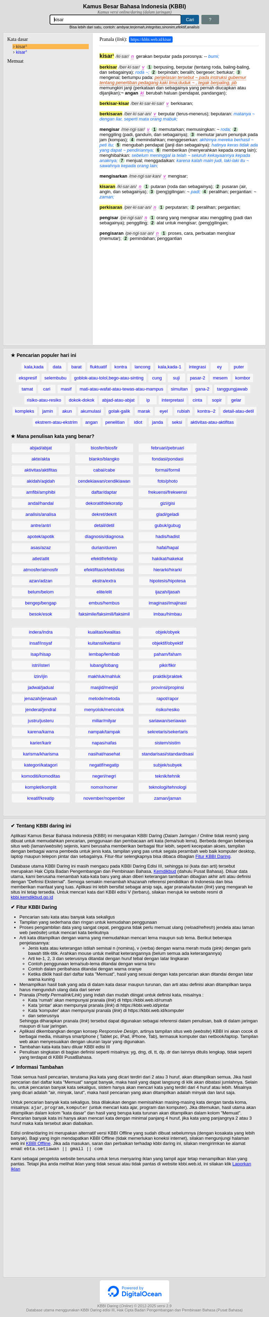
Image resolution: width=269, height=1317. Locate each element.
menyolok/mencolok (104, 709)
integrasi (197, 366)
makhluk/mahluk (104, 676)
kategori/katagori (40, 765)
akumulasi (91, 411)
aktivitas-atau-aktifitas (212, 422)
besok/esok (40, 614)
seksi (177, 422)
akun (67, 411)
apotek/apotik (40, 536)
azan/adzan (40, 580)
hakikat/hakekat (167, 558)
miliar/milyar (104, 720)
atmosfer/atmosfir (40, 569)
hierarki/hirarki (168, 569)
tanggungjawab (232, 389)
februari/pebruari (167, 447)
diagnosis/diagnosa (104, 536)
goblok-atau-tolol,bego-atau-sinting (109, 377)
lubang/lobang (104, 665)
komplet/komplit (40, 787)
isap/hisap (41, 654)
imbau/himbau (168, 614)
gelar (236, 400)
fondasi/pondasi (167, 459)
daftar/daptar (104, 492)
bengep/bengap (40, 603)
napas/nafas (104, 742)
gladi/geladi (167, 514)
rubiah (183, 411)
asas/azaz (41, 547)
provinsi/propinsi (167, 687)
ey (219, 366)
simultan (179, 389)
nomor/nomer (104, 787)
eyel (163, 411)
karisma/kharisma (41, 753)
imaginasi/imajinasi (167, 603)
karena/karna (41, 731)
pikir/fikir (167, 665)
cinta (197, 400)
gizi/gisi (167, 503)
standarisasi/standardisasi (168, 753)
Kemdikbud (165, 871)
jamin (47, 411)
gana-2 (202, 389)
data (57, 366)
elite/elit (104, 591)
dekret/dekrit (104, 514)
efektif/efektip (104, 558)
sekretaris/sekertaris (167, 731)
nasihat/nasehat (104, 753)
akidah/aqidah (41, 481)
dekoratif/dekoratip (104, 503)
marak (144, 411)
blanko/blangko (104, 459)
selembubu (55, 377)
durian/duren (104, 547)
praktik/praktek (167, 676)
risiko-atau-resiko (44, 400)
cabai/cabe (104, 470)
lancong (142, 366)
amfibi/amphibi (40, 492)
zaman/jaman (167, 798)
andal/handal (40, 503)
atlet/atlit (40, 558)
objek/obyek (168, 632)
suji (176, 377)
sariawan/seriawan (167, 720)
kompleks (24, 411)
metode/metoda (104, 698)
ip (148, 400)
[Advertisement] (178, 289)
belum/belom (40, 591)
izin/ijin (40, 676)
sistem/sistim (167, 742)
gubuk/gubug (168, 525)
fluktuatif (98, 366)
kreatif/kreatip (40, 798)
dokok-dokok (81, 400)
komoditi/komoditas (40, 776)
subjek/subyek (167, 765)
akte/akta (41, 459)
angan (91, 422)
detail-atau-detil (238, 411)
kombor (242, 377)
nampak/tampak (104, 731)
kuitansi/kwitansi (104, 643)
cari (46, 389)
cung (157, 377)
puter (239, 366)
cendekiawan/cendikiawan (104, 481)
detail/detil (104, 525)
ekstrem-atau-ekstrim (56, 422)
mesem (220, 377)
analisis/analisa (40, 514)
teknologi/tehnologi (167, 787)
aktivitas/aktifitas (40, 470)
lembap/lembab (104, 654)
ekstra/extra (104, 580)
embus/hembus (104, 603)
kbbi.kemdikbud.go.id (32, 897)
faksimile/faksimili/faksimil (104, 614)
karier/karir (40, 742)
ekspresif (28, 377)
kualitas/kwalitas (104, 632)
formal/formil (167, 470)
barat (76, 366)
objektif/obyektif (167, 643)
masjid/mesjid (104, 687)
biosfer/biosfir (104, 447)
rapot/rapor (168, 698)
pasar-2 (197, 377)
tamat (27, 389)
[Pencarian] (115, 19)
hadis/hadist (168, 536)
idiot (138, 422)
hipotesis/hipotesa (167, 580)
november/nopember (104, 798)
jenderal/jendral (40, 709)
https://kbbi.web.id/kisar (151, 39)
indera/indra (41, 632)
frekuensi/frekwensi (167, 492)
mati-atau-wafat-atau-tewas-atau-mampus (121, 389)
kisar (21, 46)
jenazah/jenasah (40, 698)
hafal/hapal (168, 547)
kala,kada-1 (169, 366)
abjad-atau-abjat (118, 400)
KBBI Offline (38, 1144)
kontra (120, 366)
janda (157, 422)
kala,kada (34, 366)
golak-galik (119, 411)
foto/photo (168, 481)
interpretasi (173, 400)
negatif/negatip (104, 765)
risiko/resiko (168, 709)
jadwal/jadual (41, 687)
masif (66, 389)
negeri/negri (104, 776)
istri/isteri (41, 665)
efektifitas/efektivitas (104, 569)
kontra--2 (206, 411)
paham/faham (168, 654)
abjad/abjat (41, 447)
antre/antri (41, 525)
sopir (217, 400)
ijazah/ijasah (167, 591)
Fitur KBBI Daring (213, 856)
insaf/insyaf (40, 643)
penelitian (115, 422)
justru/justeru (40, 720)
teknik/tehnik (167, 776)
